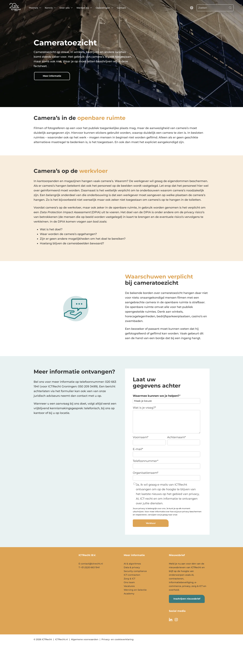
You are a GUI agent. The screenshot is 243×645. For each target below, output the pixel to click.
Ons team (129, 582)
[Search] (230, 8)
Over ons (64, 7)
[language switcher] (191, 8)
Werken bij (82, 7)
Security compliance (135, 571)
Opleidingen (103, 7)
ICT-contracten (132, 574)
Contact (121, 7)
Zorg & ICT (129, 578)
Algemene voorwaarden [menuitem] (84, 639)
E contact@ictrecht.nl (91, 563)
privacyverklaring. (186, 514)
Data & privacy (132, 567)
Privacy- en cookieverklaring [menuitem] (117, 639)
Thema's (33, 7)
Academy (129, 593)
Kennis (49, 7)
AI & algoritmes (132, 563)
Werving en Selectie (135, 589)
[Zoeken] (212, 8)
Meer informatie (52, 75)
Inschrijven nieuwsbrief (186, 598)
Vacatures (129, 586)
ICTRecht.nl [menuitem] (61, 639)
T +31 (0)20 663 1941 (89, 567)
